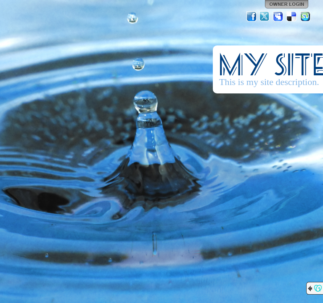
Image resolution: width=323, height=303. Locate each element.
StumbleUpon (305, 16)
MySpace (278, 16)
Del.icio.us (292, 16)
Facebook (251, 16)
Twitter (265, 16)
